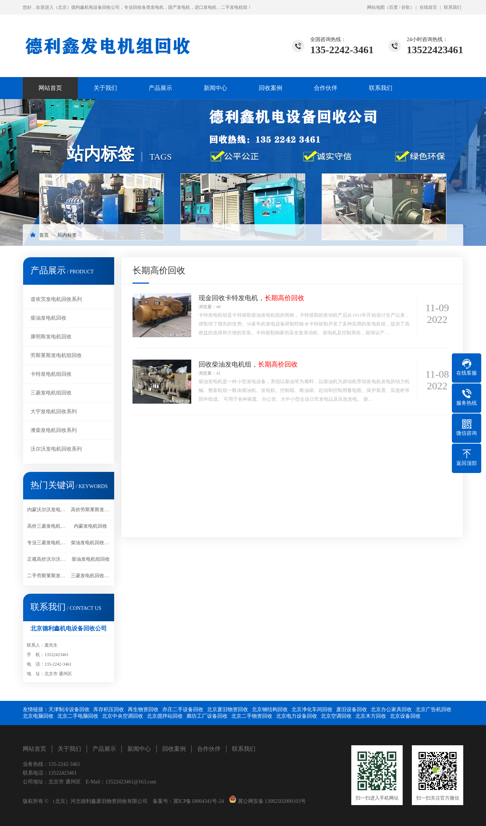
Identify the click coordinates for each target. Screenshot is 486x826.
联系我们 (452, 7)
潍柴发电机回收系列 (53, 430)
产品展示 (160, 88)
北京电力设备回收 (296, 716)
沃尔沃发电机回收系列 (56, 449)
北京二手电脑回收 (77, 716)
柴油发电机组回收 (91, 559)
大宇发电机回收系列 (53, 411)
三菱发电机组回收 (51, 393)
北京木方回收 (370, 716)
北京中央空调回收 (122, 716)
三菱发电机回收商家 (90, 575)
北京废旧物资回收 (227, 709)
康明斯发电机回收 (51, 336)
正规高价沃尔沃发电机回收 (47, 559)
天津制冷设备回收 (69, 709)
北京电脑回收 (38, 716)
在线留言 (428, 7)
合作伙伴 (325, 88)
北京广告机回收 (433, 709)
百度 (393, 7)
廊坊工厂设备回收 (207, 716)
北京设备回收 (405, 716)
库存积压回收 (108, 709)
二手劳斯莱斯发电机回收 (47, 575)
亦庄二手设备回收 (182, 709)
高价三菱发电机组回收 (47, 526)
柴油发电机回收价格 (90, 542)
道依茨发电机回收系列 (56, 299)
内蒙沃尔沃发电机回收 (47, 509)
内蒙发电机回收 (90, 526)
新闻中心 (215, 88)
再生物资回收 (143, 709)
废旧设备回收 (351, 709)
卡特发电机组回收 (51, 374)
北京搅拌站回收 (165, 716)
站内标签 (67, 235)
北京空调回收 (336, 716)
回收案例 (270, 88)
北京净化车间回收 (312, 709)
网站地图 (376, 7)
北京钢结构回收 (270, 709)
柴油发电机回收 (48, 318)
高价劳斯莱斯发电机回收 (90, 509)
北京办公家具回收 (391, 709)
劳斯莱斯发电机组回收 (56, 355)
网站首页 (50, 88)
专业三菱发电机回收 (47, 542)
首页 (44, 235)
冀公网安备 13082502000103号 (271, 801)
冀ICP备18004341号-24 (198, 801)
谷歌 (405, 7)
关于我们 (105, 88)
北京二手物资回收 (251, 716)
